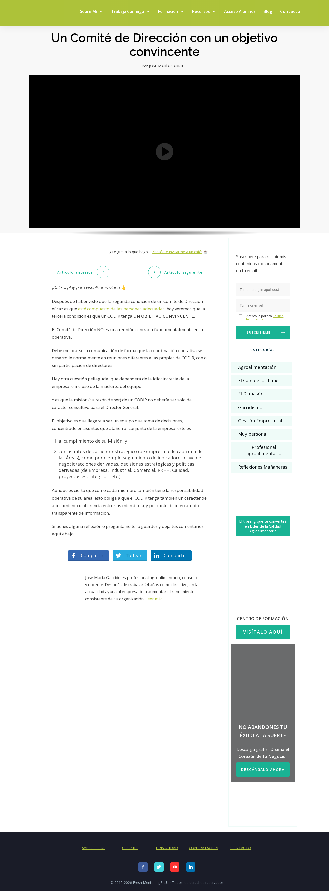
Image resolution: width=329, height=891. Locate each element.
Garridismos (251, 407)
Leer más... (155, 598)
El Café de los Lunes (259, 380)
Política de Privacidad (264, 317)
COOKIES (130, 847)
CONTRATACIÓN (203, 847)
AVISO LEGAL (93, 847)
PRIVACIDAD (167, 847)
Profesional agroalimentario (263, 450)
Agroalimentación (257, 367)
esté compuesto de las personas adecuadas (121, 308)
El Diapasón (250, 394)
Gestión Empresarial (260, 421)
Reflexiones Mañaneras (262, 467)
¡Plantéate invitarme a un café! (176, 251)
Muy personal (252, 434)
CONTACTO (240, 847)
